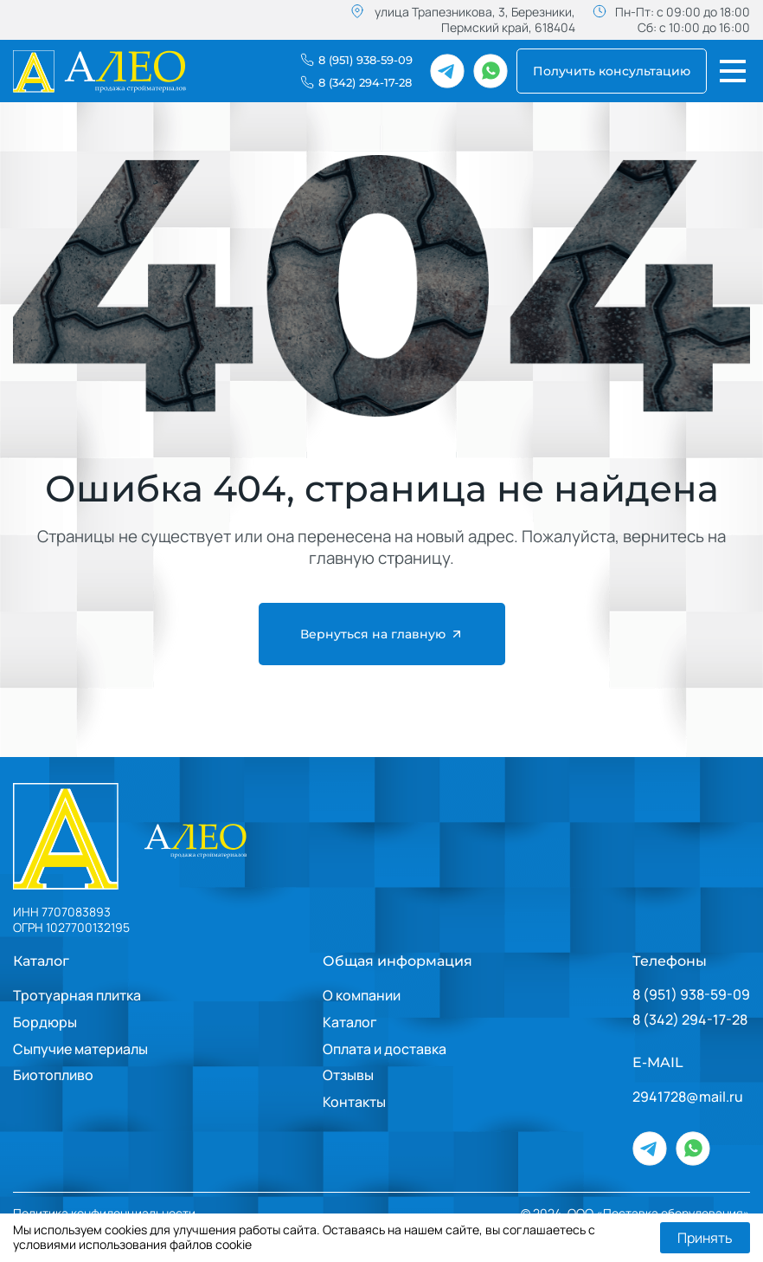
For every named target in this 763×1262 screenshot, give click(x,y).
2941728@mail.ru (687, 1097)
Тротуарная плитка (77, 995)
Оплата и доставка (384, 1048)
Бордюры (45, 1022)
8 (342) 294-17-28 (689, 1020)
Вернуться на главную (382, 634)
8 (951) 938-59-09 (691, 995)
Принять (705, 1237)
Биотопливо (53, 1074)
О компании (362, 995)
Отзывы (348, 1074)
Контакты (354, 1101)
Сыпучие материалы (80, 1048)
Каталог (41, 961)
